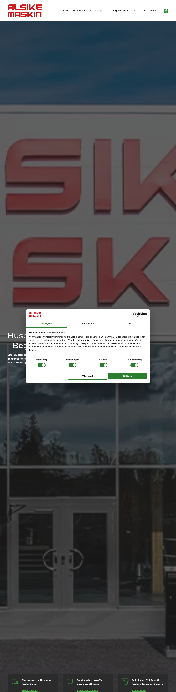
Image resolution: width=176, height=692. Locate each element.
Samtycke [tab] (47, 323)
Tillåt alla (127, 376)
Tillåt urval (87, 376)
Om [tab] (129, 323)
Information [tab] (88, 323)
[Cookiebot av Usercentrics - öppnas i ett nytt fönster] (135, 314)
